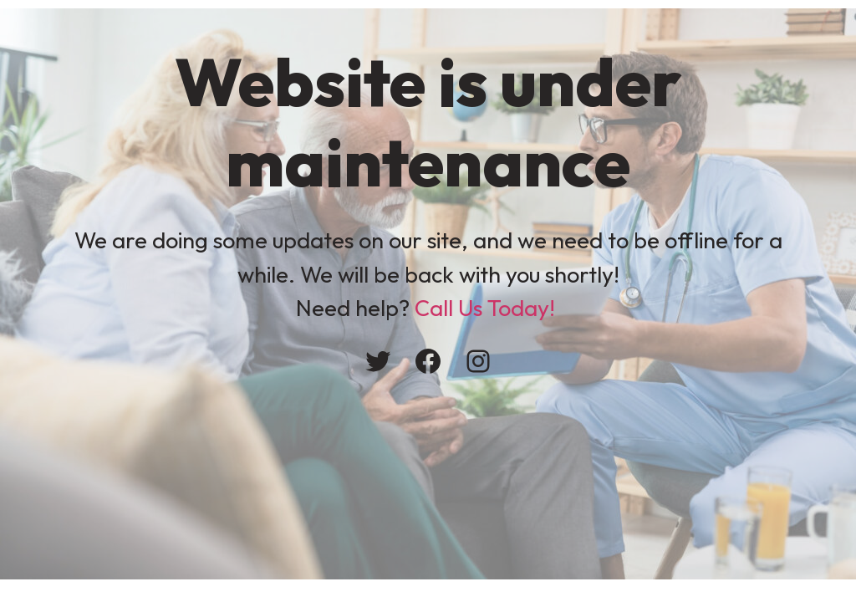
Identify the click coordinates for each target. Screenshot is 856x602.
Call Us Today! (485, 307)
